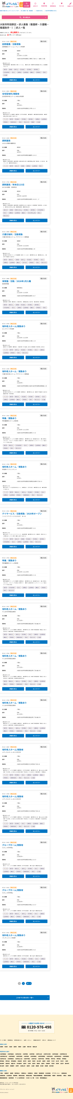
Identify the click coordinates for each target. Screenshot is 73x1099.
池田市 (29, 1061)
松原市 (24, 1063)
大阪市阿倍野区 (41, 1056)
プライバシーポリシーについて (7, 1089)
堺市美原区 (13, 1061)
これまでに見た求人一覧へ (25, 998)
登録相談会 (10, 1040)
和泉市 (33, 1063)
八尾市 (66, 1061)
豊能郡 (37, 1066)
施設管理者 (11, 1078)
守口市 (52, 1061)
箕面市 (38, 1063)
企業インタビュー (28, 1040)
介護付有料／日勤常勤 (12, 234)
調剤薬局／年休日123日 (13, 184)
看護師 (11, 1073)
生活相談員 (9, 1075)
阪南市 (28, 1066)
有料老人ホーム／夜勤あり (14, 371)
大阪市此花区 (18, 1054)
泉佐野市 (2, 1063)
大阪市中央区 (41, 1058)
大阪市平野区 (27, 1058)
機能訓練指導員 (3, 1078)
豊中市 (24, 1061)
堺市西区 (64, 1058)
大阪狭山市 (22, 1066)
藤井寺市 (67, 1063)
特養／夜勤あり (9, 418)
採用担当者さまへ (18, 1040)
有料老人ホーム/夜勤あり (13, 326)
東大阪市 (2, 1066)
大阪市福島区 (11, 1054)
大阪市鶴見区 (11, 1058)
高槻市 (43, 1061)
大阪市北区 (33, 1058)
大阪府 (10, 1046)
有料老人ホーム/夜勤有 (12, 749)
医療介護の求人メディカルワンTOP (9, 11)
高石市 (62, 1063)
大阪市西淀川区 (63, 1054)
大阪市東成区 (12, 1056)
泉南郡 (46, 1066)
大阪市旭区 (26, 1056)
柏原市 (42, 1063)
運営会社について (52, 1040)
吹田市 (33, 1061)
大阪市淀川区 (3, 1058)
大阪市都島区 (3, 1054)
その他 (37, 1078)
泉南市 (7, 1066)
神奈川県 (29, 1046)
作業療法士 (23, 1073)
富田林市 (8, 1063)
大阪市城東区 (33, 1056)
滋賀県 (15, 1046)
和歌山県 (35, 1046)
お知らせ (44, 1040)
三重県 (24, 1046)
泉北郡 (41, 1066)
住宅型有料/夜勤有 (10, 93)
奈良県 (6, 1046)
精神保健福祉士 (43, 1078)
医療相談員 (64, 1073)
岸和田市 (20, 1061)
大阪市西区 (25, 1054)
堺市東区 (59, 1058)
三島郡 (32, 1066)
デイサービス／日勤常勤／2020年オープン (22, 513)
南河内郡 (51, 1066)
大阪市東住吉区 (57, 1056)
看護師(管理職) (47, 1075)
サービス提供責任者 (19, 1078)
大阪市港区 (31, 1054)
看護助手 (7, 1073)
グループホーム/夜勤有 (12, 844)
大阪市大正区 (39, 1054)
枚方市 (57, 1061)
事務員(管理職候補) (37, 1075)
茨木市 (62, 1061)
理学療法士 (17, 1073)
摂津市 (57, 1063)
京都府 (19, 1046)
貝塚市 (48, 1061)
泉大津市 (39, 1061)
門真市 (52, 1063)
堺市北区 (8, 1061)
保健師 (53, 1075)
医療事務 (15, 1075)
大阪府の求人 (39, 11)
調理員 (69, 1075)
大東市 (29, 1063)
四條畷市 (12, 1066)
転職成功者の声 (37, 1040)
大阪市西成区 (66, 1056)
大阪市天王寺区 (47, 1054)
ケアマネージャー (56, 1073)
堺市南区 (2, 1061)
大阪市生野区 (19, 1056)
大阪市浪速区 (55, 1054)
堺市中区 (53, 1058)
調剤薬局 (6, 140)
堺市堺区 (48, 1058)
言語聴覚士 (30, 1073)
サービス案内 (3, 1040)
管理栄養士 (59, 1075)
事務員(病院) (29, 1075)
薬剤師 (35, 1073)
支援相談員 (2, 1075)
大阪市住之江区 (18, 1058)
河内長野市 (19, 1063)
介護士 (1, 1073)
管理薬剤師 (41, 1073)
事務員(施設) (22, 1075)
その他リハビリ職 (30, 1078)
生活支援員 (48, 1073)
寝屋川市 (13, 1063)
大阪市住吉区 (50, 1056)
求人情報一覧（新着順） (27, 11)
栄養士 (64, 1075)
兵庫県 (1, 1046)
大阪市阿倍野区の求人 (51, 11)
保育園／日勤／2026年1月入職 (16, 281)
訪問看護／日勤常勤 (11, 44)
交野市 (17, 1066)
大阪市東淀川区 (3, 1056)
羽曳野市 (48, 1063)
